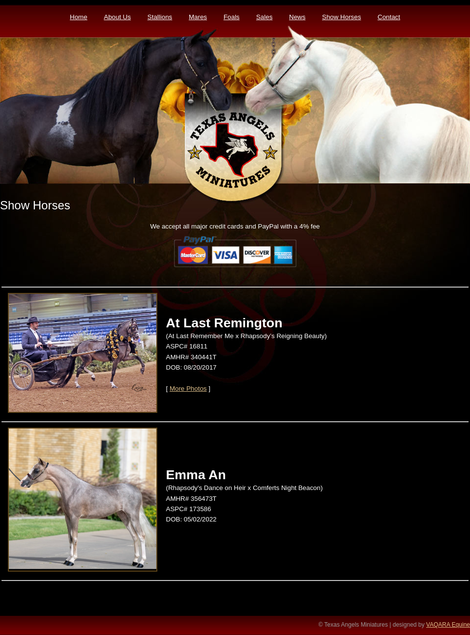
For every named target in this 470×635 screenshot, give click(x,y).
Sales (264, 17)
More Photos (188, 388)
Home (79, 17)
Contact (389, 17)
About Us (117, 17)
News (297, 17)
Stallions (159, 17)
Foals (232, 17)
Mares (198, 17)
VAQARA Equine (448, 624)
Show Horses (341, 17)
